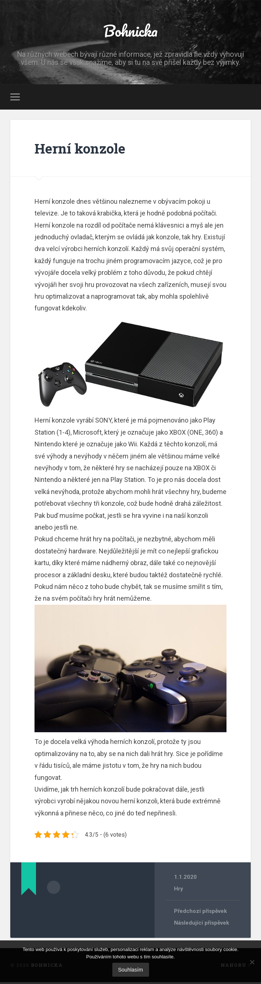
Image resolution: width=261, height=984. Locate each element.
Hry (178, 890)
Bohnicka (130, 31)
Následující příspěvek (202, 924)
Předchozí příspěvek (201, 913)
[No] (251, 962)
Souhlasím (130, 970)
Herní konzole (84, 149)
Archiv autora (53, 888)
